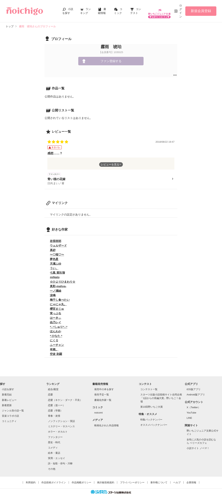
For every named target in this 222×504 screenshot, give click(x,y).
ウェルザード (58, 246)
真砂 (53, 250)
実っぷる (55, 313)
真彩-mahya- (58, 286)
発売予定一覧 (101, 395)
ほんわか (55, 331)
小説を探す (8, 389)
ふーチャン (57, 345)
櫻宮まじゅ (57, 309)
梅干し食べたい (60, 300)
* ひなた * (56, 336)
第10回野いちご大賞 (151, 407)
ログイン (180, 11)
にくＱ (54, 341)
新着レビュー (9, 400)
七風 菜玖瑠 (57, 273)
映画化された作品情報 (106, 426)
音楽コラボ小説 (10, 416)
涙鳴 (53, 295)
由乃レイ (55, 322)
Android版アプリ (196, 395)
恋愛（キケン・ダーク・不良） (65, 400)
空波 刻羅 (56, 354)
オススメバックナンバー (153, 425)
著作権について (158, 483)
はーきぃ (55, 318)
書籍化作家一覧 (102, 400)
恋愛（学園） (55, 411)
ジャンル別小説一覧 (13, 411)
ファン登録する (111, 61)
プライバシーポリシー (132, 483)
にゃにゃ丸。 (58, 304)
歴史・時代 (54, 443)
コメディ (53, 448)
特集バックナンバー (151, 420)
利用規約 (31, 483)
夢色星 (54, 259)
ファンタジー (55, 437)
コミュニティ (9, 421)
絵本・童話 (54, 453)
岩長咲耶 (55, 241)
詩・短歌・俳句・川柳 (60, 464)
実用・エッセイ (56, 458)
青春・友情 (54, 416)
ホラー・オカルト (58, 432)
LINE (189, 418)
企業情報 (191, 483)
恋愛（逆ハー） (56, 405)
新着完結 (7, 395)
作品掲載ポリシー (81, 483)
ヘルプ (177, 483)
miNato (54, 277)
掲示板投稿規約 (105, 483)
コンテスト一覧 (148, 389)
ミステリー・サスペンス (61, 427)
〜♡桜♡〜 (57, 255)
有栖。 (54, 350)
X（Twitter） (193, 408)
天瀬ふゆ (55, 264)
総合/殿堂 (53, 389)
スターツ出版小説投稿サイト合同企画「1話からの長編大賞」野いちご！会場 (161, 398)
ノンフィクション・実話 (61, 421)
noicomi (98, 413)
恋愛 (50, 395)
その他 (51, 469)
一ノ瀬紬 (55, 291)
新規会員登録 (201, 11)
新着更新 (7, 405)
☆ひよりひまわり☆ (62, 282)
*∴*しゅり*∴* (58, 327)
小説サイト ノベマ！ (198, 448)
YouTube (191, 413)
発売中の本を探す (104, 389)
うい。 (54, 268)
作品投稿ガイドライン (53, 483)
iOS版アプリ (194, 389)
